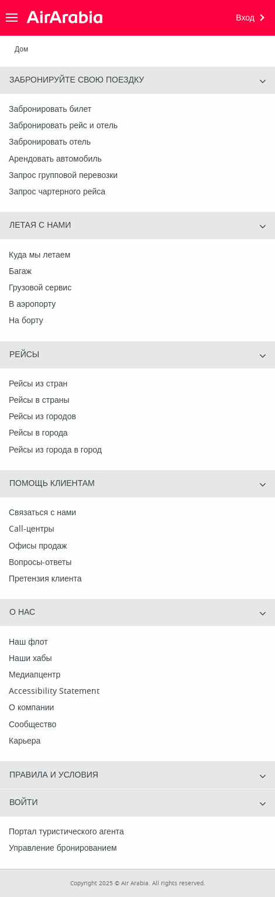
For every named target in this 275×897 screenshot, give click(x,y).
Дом (21, 49)
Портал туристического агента (66, 832)
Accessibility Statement (54, 691)
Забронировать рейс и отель (63, 126)
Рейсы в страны (39, 400)
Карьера (24, 741)
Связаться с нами (42, 513)
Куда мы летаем (39, 255)
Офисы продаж (38, 546)
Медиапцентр (34, 675)
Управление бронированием (63, 848)
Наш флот (28, 642)
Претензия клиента (45, 579)
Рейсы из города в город (55, 450)
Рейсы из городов (42, 417)
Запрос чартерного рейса (57, 192)
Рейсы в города (38, 433)
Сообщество (32, 725)
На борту (26, 321)
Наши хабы (30, 658)
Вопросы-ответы (40, 562)
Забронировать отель (50, 142)
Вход (245, 18)
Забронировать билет (50, 109)
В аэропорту (32, 304)
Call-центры (31, 529)
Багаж (20, 271)
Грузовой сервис (40, 288)
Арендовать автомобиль (55, 159)
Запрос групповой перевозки (63, 175)
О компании (31, 708)
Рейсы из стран (38, 384)
